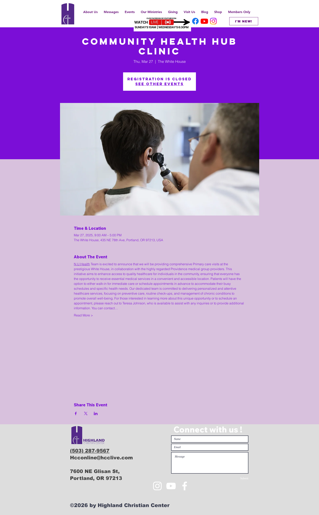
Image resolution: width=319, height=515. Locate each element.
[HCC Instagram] (213, 21)
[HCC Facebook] (195, 21)
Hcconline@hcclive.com (101, 457)
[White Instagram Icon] (157, 486)
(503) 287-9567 (89, 450)
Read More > (83, 315)
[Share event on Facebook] (76, 413)
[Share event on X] (86, 413)
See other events (159, 84)
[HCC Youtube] (204, 21)
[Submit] (234, 478)
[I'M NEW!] (243, 21)
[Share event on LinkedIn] (96, 413)
